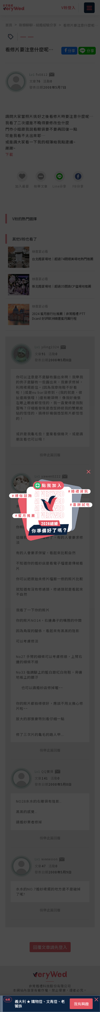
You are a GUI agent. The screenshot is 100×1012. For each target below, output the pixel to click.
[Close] (88, 469)
